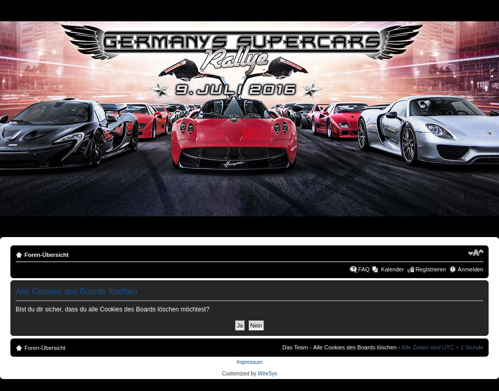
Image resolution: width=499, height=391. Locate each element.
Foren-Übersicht (46, 255)
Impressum (249, 362)
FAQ (364, 269)
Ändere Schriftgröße (475, 252)
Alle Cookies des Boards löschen (355, 347)
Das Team (295, 347)
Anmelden (470, 269)
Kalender (392, 269)
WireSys (267, 373)
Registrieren (430, 269)
